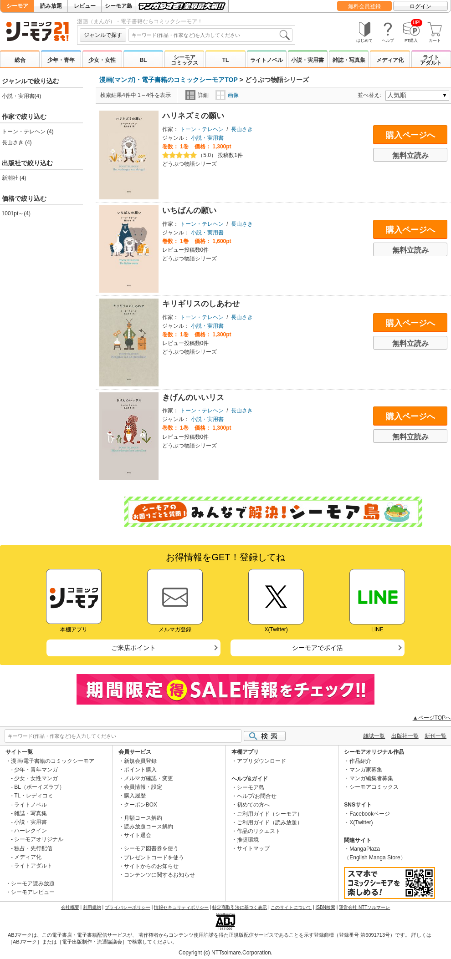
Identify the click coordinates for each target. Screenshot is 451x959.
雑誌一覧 (374, 736)
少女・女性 (102, 60)
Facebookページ (369, 814)
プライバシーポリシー (127, 907)
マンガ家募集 (365, 769)
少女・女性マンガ (36, 778)
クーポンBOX (140, 805)
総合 (20, 60)
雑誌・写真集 (349, 60)
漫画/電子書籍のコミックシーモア (52, 761)
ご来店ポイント (133, 647)
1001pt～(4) (16, 213)
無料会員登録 (364, 6)
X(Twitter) (361, 822)
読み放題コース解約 (148, 826)
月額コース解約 (143, 818)
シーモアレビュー (33, 892)
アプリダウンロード (261, 761)
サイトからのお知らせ (151, 866)
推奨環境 (248, 840)
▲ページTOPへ (432, 718)
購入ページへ (410, 135)
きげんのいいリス (193, 397)
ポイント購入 (140, 769)
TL (225, 60)
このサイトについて (291, 907)
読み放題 (51, 6)
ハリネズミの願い (193, 116)
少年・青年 (61, 60)
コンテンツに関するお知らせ (159, 875)
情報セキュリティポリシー (181, 907)
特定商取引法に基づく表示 (239, 907)
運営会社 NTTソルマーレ (364, 907)
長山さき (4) (17, 142)
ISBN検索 (325, 907)
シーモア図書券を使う (151, 848)
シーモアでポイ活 (317, 647)
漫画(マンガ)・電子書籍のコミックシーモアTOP (168, 79)
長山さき (242, 129)
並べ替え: (371, 95)
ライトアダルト (431, 60)
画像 (227, 95)
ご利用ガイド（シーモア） (269, 814)
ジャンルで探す (103, 35)
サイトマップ (253, 848)
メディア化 (390, 60)
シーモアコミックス (184, 60)
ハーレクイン (30, 830)
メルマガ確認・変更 (148, 778)
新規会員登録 (140, 761)
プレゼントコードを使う (154, 857)
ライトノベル (266, 60)
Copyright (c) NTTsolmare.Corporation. (225, 952)
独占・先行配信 (33, 848)
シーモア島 (118, 6)
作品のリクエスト (259, 831)
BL (143, 60)
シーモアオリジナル (38, 839)
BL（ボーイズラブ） (39, 787)
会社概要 (70, 907)
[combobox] (210, 35)
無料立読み (410, 155)
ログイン (420, 6)
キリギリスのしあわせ (201, 303)
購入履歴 (135, 795)
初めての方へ (253, 805)
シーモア (17, 6)
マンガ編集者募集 (371, 778)
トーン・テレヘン (202, 129)
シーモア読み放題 (33, 883)
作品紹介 (360, 761)
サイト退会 (137, 835)
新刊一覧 (435, 736)
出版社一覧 (405, 736)
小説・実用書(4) (21, 96)
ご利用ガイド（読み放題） (269, 822)
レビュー (85, 6)
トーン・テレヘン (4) (28, 131)
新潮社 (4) (14, 178)
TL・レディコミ (33, 795)
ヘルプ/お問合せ (257, 796)
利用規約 (92, 907)
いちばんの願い (189, 210)
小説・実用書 (307, 60)
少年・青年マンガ (36, 769)
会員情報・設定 (143, 787)
